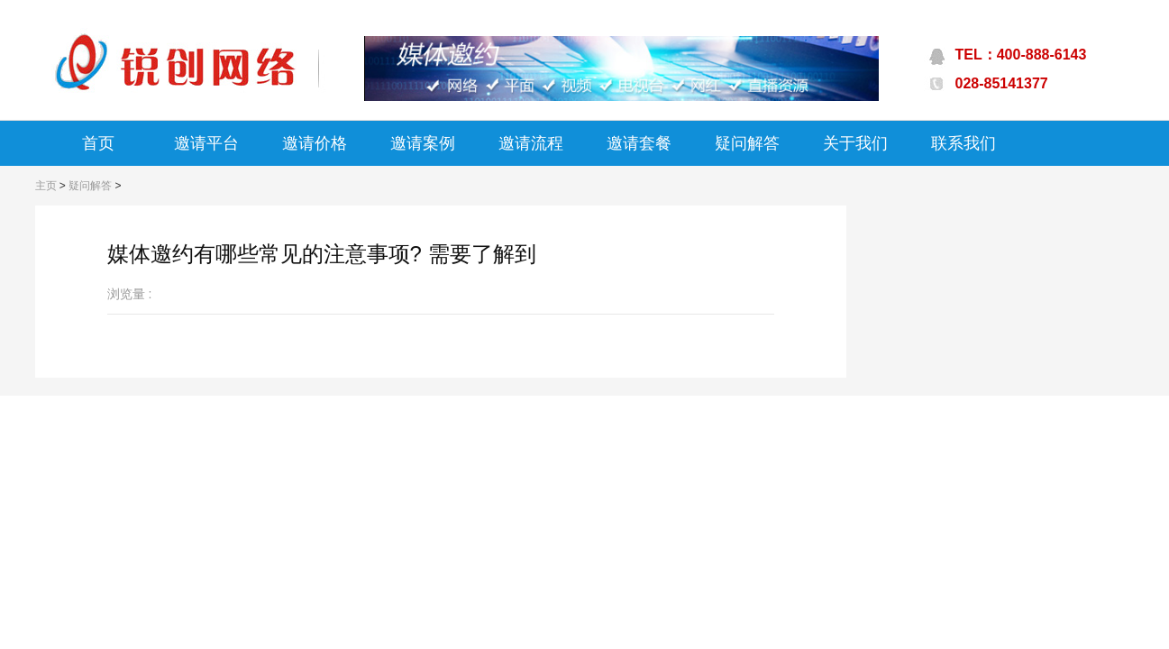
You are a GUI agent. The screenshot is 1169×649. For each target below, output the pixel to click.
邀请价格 (314, 143)
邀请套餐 (639, 143)
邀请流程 (530, 143)
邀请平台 (206, 143)
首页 (98, 143)
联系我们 (963, 143)
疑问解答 (747, 143)
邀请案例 (422, 143)
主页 (46, 185)
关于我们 (855, 143)
